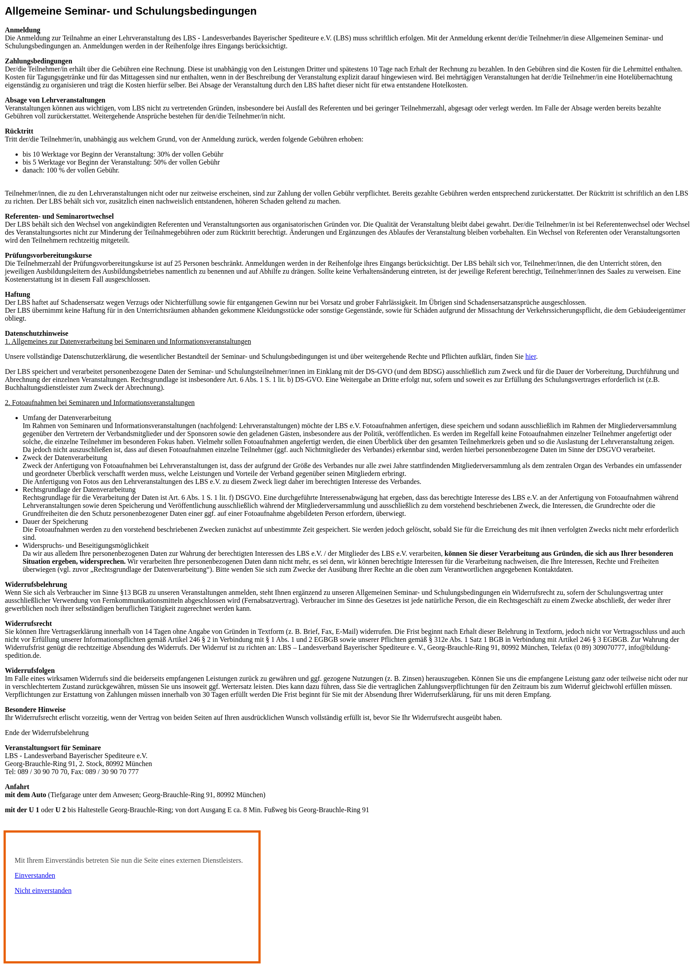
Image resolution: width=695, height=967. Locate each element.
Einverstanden (35, 875)
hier (530, 356)
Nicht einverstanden (43, 890)
